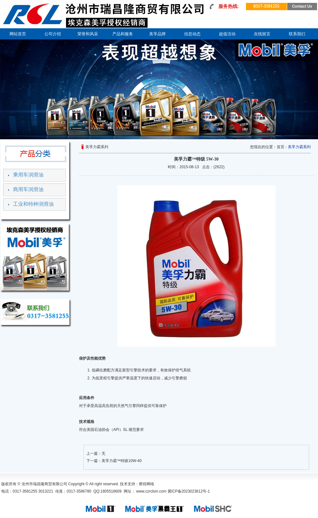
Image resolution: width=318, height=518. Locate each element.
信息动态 (192, 33)
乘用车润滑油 (28, 174)
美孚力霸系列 (299, 147)
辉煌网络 (146, 484)
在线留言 (262, 33)
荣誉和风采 (87, 33)
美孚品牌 (157, 33)
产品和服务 (122, 33)
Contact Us (302, 6)
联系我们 (297, 33)
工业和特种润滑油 (33, 204)
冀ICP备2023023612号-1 (189, 491)
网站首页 (18, 33)
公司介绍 (52, 33)
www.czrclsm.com (151, 491)
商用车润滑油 (28, 189)
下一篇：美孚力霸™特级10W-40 (114, 461)
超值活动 (227, 33)
